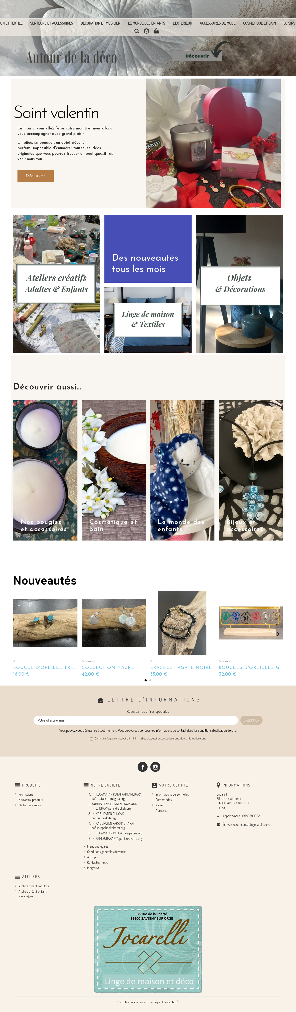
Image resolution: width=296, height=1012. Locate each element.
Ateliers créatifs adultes (34, 886)
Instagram (155, 767)
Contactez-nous (97, 862)
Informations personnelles (172, 794)
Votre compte (173, 785)
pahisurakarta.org (130, 838)
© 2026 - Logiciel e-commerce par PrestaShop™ (148, 1002)
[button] (35, 176)
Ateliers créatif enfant (33, 891)
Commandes (164, 800)
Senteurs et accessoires (51, 23)
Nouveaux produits (31, 800)
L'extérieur (182, 23)
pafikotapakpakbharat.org (108, 828)
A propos (93, 857)
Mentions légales (97, 846)
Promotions (26, 794)
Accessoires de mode (217, 23)
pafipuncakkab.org (103, 818)
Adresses (161, 810)
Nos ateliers (26, 897)
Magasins (93, 868)
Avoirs (160, 805)
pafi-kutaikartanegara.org (108, 798)
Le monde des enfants (146, 23)
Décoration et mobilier (100, 23)
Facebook (143, 767)
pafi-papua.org (132, 833)
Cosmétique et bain (259, 23)
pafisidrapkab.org (119, 808)
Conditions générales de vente (106, 852)
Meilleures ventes (30, 805)
